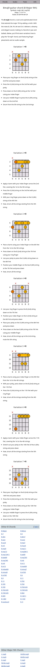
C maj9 (3, 654)
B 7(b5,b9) (24, 587)
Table (36, 527)
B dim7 (22, 537)
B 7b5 (22, 581)
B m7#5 (4, 575)
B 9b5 (22, 593)
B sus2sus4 (5, 602)
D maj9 (3, 657)
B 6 (21, 575)
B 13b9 (3, 599)
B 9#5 (3, 596)
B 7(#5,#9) (4, 593)
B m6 (22, 560)
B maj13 (4, 552)
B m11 (22, 563)
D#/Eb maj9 (24, 657)
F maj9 (22, 660)
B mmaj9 (4, 572)
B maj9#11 (24, 552)
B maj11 (23, 549)
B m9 (3, 563)
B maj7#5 (4, 560)
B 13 (2, 581)
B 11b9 (22, 599)
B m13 (3, 566)
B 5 (21, 534)
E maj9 (3, 660)
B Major (4, 531)
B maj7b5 (23, 558)
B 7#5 (3, 584)
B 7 (2, 534)
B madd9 (23, 566)
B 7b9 (22, 584)
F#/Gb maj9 (5, 663)
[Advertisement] (20, 129)
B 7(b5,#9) (4, 590)
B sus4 (3, 543)
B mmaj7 (23, 569)
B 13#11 (23, 596)
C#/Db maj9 (24, 654)
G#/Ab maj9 (5, 666)
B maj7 (22, 543)
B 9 (2, 578)
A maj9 (22, 666)
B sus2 (22, 540)
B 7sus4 (23, 546)
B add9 (22, 555)
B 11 (22, 578)
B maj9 (3, 549)
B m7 (3, 546)
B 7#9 (3, 587)
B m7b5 (23, 572)
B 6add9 (4, 558)
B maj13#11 (5, 555)
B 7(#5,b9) (24, 590)
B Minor (23, 531)
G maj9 (22, 663)
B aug (3, 540)
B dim (3, 537)
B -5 (21, 602)
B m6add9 (4, 569)
